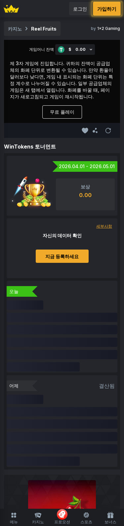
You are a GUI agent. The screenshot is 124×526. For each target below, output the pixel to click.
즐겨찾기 (48, 423)
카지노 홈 (23, 423)
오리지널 (24, 435)
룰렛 (57, 448)
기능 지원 (77, 448)
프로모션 (62, 516)
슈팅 (42, 448)
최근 (67, 423)
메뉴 (14, 518)
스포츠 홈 (62, 479)
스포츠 (86, 518)
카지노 (38, 518)
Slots (45, 435)
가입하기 (107, 8)
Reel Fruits (44, 29)
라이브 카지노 (70, 435)
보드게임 (99, 435)
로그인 (80, 9)
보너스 (110, 518)
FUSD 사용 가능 (93, 423)
